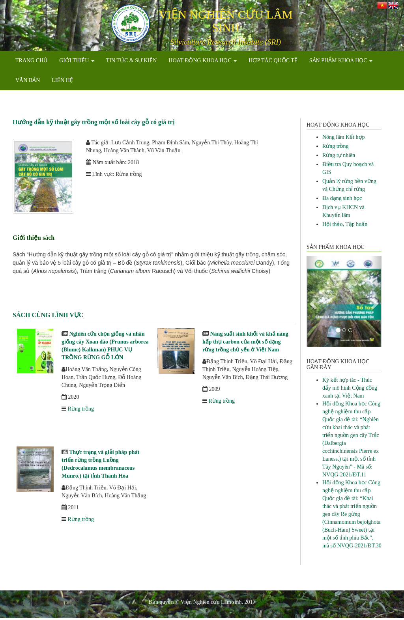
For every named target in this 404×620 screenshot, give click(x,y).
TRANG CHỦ (31, 60)
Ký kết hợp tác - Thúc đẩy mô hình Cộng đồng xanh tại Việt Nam (349, 388)
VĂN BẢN (27, 80)
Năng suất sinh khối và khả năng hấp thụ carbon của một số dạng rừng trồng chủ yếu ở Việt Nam (245, 342)
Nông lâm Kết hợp (343, 137)
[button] (312, 301)
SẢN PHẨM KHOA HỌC (340, 60)
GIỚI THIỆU (76, 60)
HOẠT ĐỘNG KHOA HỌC (202, 60)
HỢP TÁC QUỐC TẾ (273, 60)
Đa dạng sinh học (342, 198)
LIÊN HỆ (62, 80)
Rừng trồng (81, 409)
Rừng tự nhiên (338, 155)
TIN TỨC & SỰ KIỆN (131, 60)
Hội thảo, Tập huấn (344, 224)
